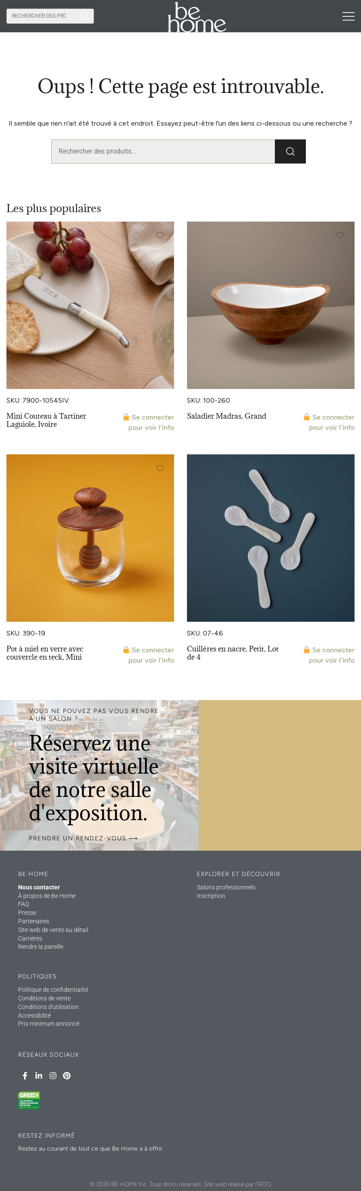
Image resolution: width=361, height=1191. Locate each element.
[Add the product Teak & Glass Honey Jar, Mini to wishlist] (160, 468)
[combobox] (41, 16)
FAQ (23, 904)
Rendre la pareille (40, 946)
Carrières (30, 938)
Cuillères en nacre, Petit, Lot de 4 (233, 653)
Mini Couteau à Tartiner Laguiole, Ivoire (46, 420)
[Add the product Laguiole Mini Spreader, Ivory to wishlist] (160, 235)
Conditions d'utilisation (48, 1006)
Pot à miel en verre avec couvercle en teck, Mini (44, 653)
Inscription (211, 895)
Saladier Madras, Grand (226, 416)
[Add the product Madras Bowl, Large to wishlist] (340, 235)
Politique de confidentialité (53, 989)
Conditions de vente (44, 998)
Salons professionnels (226, 887)
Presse (27, 912)
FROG (263, 1184)
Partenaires (33, 921)
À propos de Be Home (46, 895)
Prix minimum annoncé (48, 1023)
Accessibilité (34, 1015)
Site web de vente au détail (53, 929)
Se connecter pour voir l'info (148, 422)
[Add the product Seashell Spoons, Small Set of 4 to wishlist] (340, 468)
